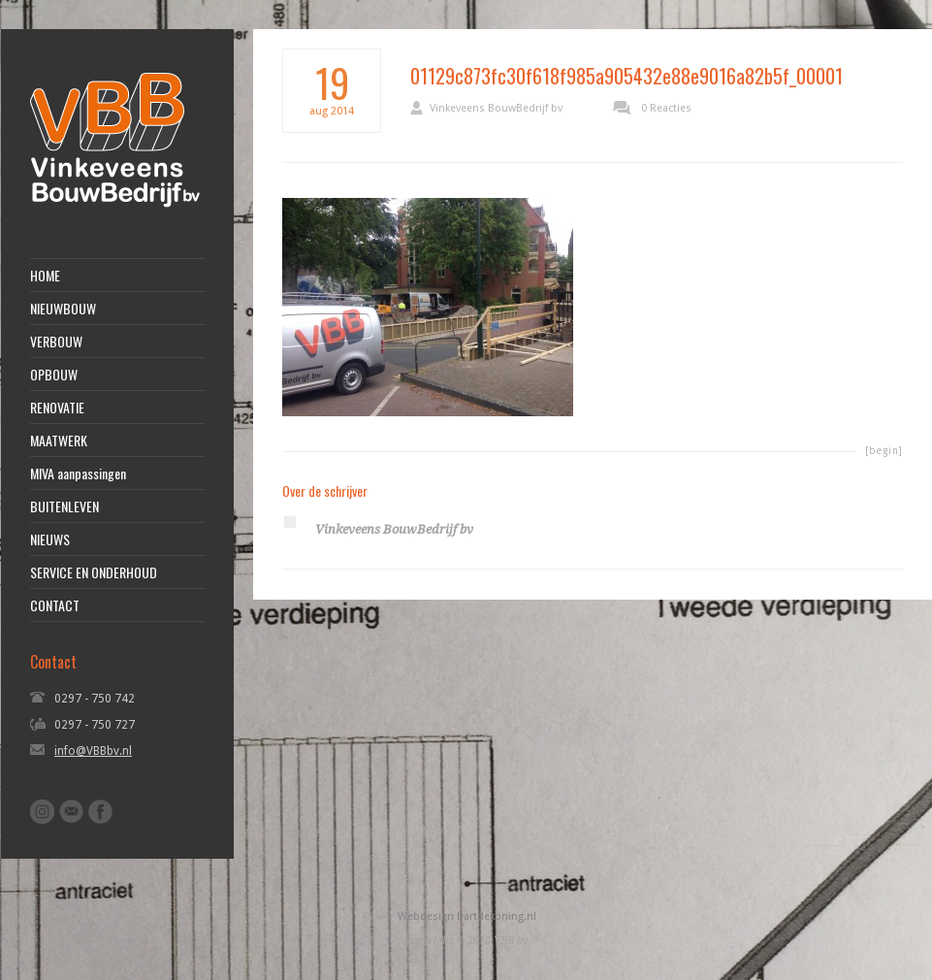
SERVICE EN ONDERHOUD (93, 572)
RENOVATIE (57, 407)
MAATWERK (58, 440)
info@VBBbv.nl (93, 751)
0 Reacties (666, 108)
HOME (45, 275)
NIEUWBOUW (63, 308)
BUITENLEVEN (64, 506)
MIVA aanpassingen (78, 473)
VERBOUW (56, 341)
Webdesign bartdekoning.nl (467, 916)
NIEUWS (50, 539)
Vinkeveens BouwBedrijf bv (496, 108)
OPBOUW (54, 374)
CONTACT (55, 605)
